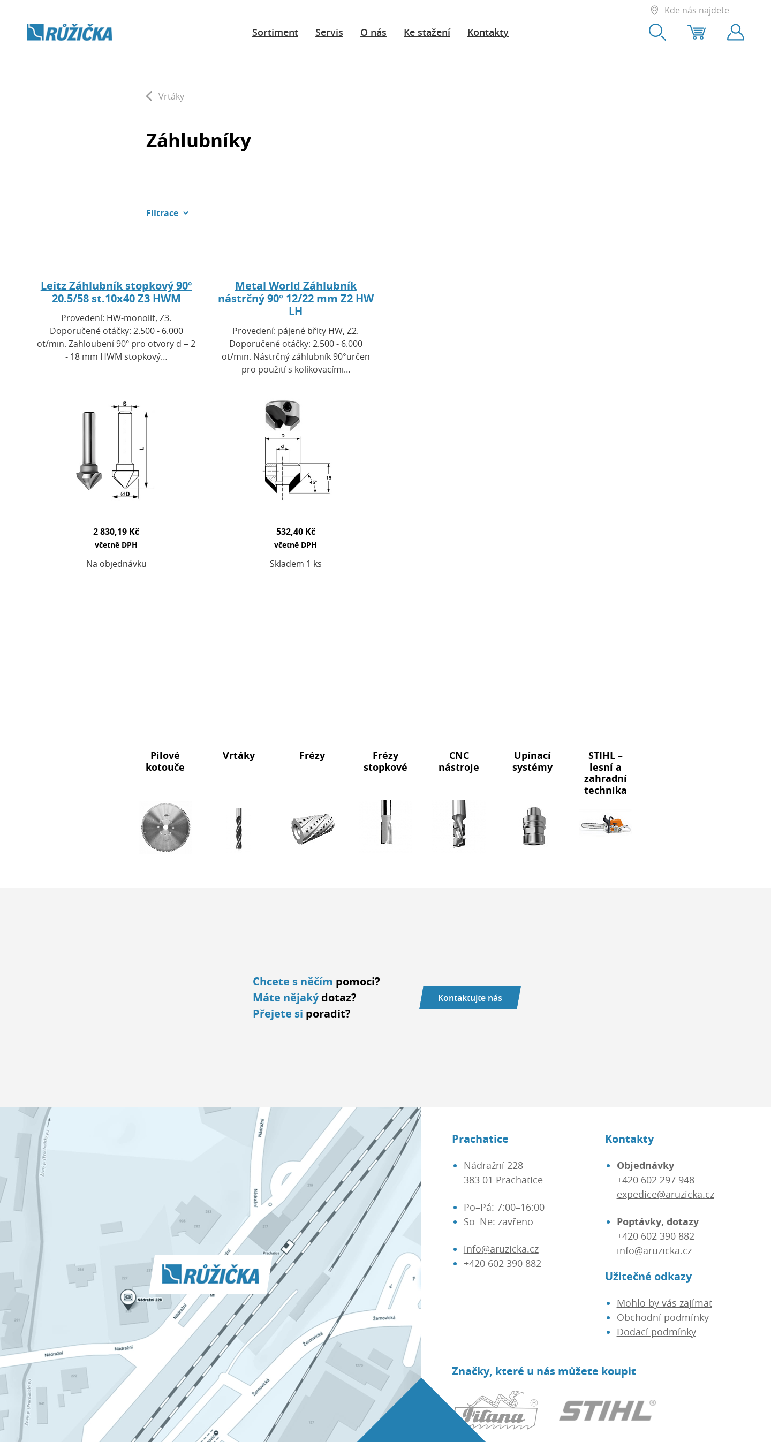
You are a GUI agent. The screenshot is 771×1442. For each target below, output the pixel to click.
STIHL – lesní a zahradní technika (605, 772)
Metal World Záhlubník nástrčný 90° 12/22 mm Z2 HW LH (296, 298)
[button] (167, 213)
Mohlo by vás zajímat (664, 1302)
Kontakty (488, 32)
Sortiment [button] (275, 32)
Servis (329, 32)
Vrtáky (239, 755)
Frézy (312, 755)
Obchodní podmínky (663, 1317)
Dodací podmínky (656, 1331)
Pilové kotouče (165, 761)
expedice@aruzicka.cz (665, 1194)
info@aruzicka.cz (501, 1248)
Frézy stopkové (385, 761)
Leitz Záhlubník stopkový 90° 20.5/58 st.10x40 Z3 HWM (116, 292)
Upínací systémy (532, 761)
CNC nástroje (459, 761)
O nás (373, 32)
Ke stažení (427, 32)
